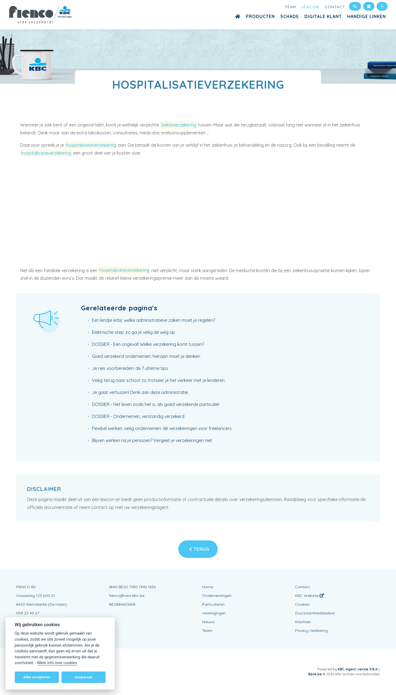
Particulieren (213, 604)
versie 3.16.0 (368, 669)
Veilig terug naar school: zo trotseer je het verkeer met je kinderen (158, 380)
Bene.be (315, 674)
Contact (335, 6)
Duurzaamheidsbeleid (314, 613)
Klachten (303, 621)
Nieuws (208, 621)
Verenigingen (214, 613)
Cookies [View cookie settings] (302, 604)
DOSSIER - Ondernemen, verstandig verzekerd (138, 416)
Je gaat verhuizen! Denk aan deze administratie (140, 392)
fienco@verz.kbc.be (126, 595)
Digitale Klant (323, 16)
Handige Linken (366, 16)
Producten (260, 16)
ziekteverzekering (178, 125)
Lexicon (310, 6)
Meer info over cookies (57, 663)
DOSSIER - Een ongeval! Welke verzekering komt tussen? (148, 344)
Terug (199, 549)
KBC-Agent (347, 669)
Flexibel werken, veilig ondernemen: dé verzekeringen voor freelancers (162, 428)
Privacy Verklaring (311, 630)
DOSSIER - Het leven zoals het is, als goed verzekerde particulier (156, 404)
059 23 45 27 (27, 613)
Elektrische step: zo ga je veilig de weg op (133, 332)
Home (207, 586)
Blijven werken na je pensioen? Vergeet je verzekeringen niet (152, 440)
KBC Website (309, 595)
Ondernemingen (216, 595)
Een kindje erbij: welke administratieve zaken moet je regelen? (153, 320)
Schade (289, 16)
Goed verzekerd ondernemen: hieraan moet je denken (146, 356)
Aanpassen (83, 677)
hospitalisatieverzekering (91, 145)
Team (290, 6)
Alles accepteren (36, 677)
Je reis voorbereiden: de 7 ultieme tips (130, 368)
